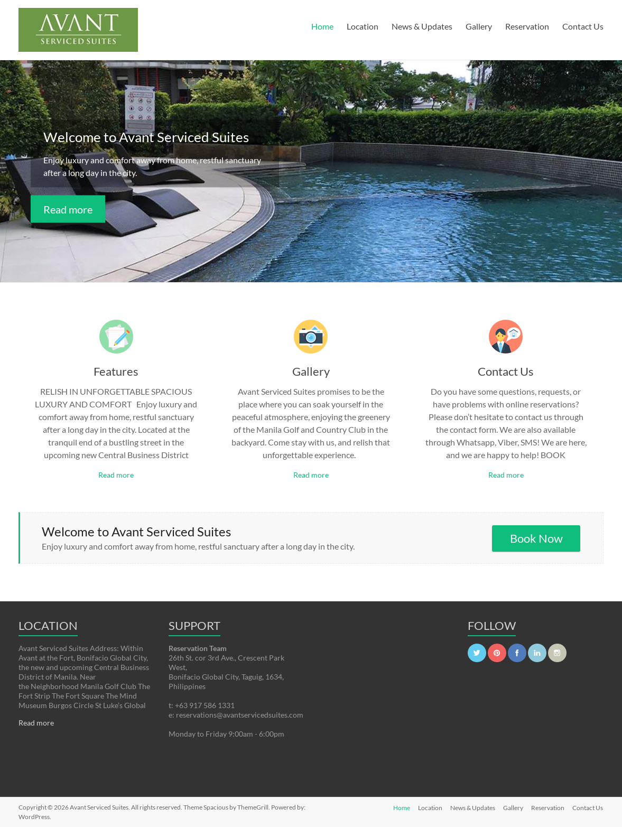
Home (322, 26)
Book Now (536, 538)
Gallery (479, 26)
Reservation (527, 26)
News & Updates (422, 26)
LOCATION (48, 625)
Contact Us (583, 26)
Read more (67, 209)
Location (362, 26)
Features (116, 371)
